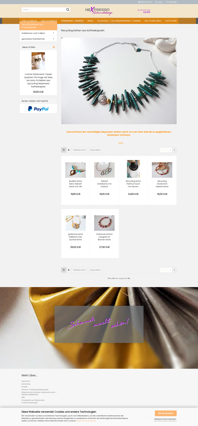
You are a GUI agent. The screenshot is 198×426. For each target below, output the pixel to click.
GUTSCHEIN (171, 20)
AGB (23, 401)
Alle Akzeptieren (165, 413)
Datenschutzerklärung (86, 420)
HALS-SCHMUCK (49, 20)
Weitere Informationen (165, 419)
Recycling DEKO (153, 20)
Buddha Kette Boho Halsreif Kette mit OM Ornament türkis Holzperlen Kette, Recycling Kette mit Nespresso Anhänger (76, 187)
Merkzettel (171, 2)
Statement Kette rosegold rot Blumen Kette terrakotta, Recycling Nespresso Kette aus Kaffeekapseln (104, 240)
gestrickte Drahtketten (33, 42)
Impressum (26, 385)
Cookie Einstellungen (30, 406)
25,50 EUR (38, 95)
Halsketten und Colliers (33, 36)
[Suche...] (67, 9)
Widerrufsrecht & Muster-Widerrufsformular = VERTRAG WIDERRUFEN (39, 397)
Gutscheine (26, 387)
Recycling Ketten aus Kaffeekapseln (32, 29)
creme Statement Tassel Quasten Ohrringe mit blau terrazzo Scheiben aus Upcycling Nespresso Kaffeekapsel (38, 84)
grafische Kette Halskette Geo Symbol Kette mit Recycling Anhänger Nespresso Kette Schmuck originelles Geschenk (75, 240)
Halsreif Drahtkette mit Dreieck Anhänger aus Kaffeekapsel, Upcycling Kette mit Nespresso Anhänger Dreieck (104, 187)
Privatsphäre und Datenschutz (33, 404)
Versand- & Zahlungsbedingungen (35, 393)
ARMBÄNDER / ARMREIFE (72, 20)
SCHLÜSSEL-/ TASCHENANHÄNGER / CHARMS (119, 20)
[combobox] (80, 153)
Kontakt (24, 390)
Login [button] (158, 2)
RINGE (90, 20)
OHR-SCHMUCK (29, 20)
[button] (144, 2)
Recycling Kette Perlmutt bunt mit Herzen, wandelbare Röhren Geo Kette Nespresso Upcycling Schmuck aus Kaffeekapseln (133, 187)
